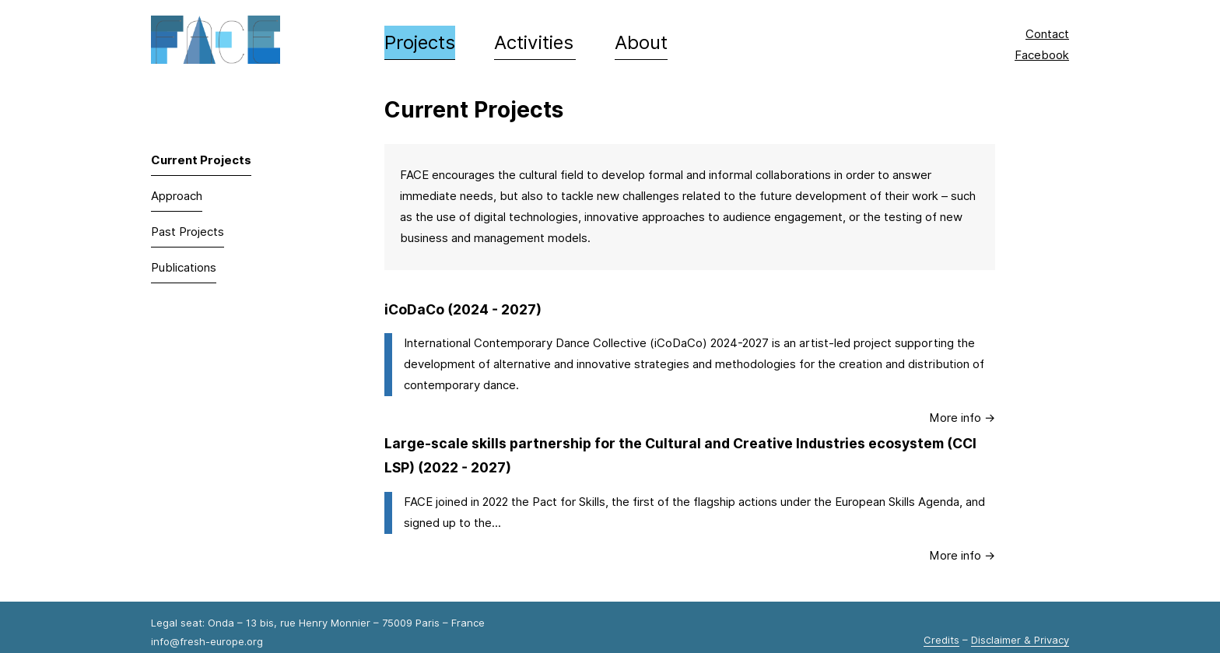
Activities (533, 42)
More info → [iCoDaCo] (962, 418)
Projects (419, 42)
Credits (941, 640)
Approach (176, 196)
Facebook (1042, 55)
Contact (1047, 34)
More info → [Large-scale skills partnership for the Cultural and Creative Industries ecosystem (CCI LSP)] (962, 556)
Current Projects (201, 160)
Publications (183, 268)
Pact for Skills (568, 502)
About (641, 42)
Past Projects (187, 232)
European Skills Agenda (897, 502)
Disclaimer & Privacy (1020, 640)
